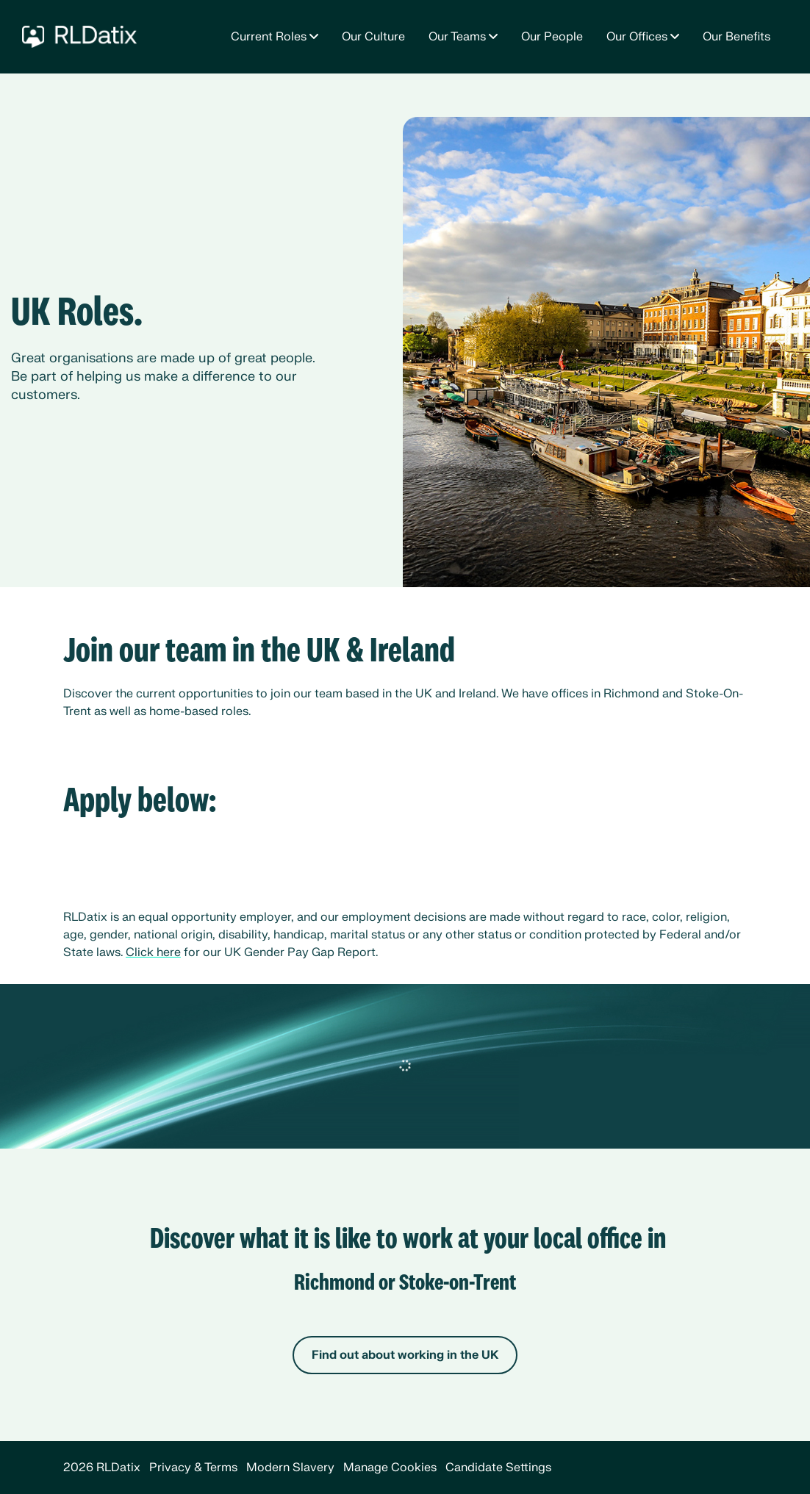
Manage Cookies (390, 1467)
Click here (153, 952)
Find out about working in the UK (405, 1355)
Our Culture (373, 36)
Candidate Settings (498, 1467)
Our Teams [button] (457, 36)
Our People (552, 36)
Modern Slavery (290, 1467)
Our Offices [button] (636, 36)
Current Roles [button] (269, 36)
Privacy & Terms (193, 1467)
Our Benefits (736, 36)
